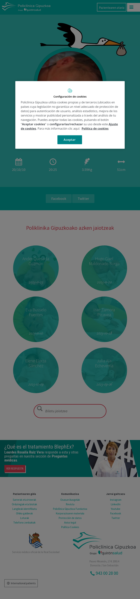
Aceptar (70, 140)
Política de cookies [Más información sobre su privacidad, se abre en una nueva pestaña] (95, 129)
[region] (70, 115)
